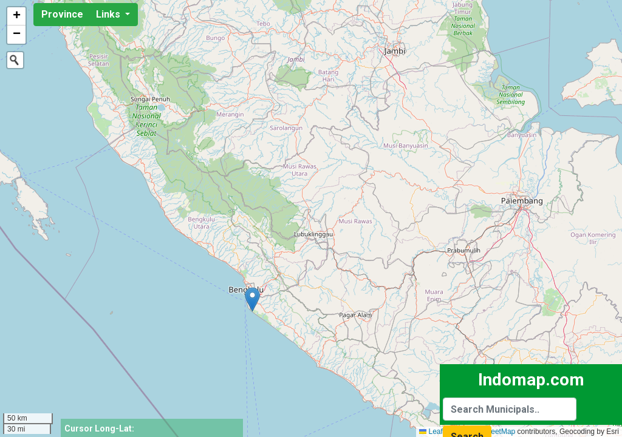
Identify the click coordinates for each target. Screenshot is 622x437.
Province (62, 14)
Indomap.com (531, 380)
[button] (252, 299)
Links (109, 14)
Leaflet (434, 431)
